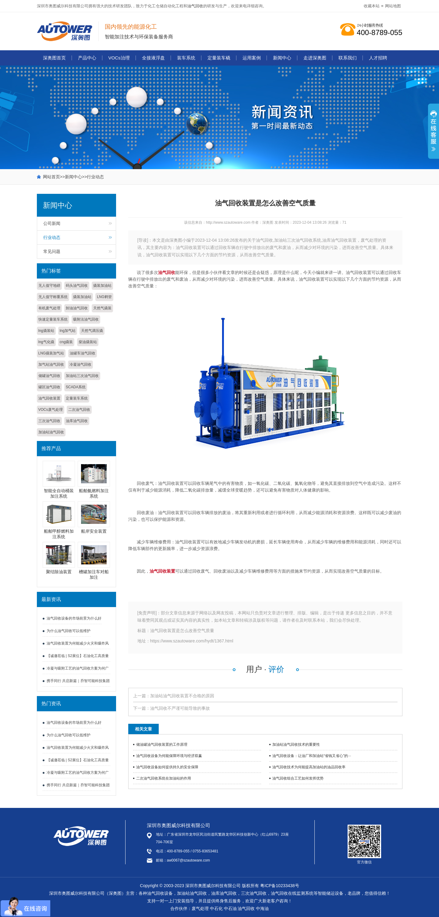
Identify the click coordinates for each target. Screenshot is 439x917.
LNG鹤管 (104, 297)
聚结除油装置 (59, 571)
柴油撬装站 (88, 342)
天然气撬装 (102, 308)
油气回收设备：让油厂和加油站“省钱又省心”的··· (311, 756)
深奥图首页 (54, 57)
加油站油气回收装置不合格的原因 (182, 695)
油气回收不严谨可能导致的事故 (180, 708)
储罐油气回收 (49, 376)
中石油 (230, 908)
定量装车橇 (218, 57)
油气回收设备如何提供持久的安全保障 (167, 767)
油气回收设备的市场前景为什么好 (74, 618)
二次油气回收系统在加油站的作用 (163, 778)
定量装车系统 (77, 398)
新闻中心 (282, 57)
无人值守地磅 (49, 285)
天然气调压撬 (92, 331)
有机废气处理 (49, 308)
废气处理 (200, 908)
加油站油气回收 (51, 432)
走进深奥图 (314, 57)
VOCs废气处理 (50, 409)
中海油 (262, 908)
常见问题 (51, 251)
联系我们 (347, 57)
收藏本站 (372, 6)
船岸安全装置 (94, 531)
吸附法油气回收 (86, 319)
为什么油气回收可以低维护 (68, 631)
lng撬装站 (46, 331)
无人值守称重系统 (53, 297)
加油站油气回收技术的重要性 (296, 744)
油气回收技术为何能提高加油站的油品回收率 (308, 767)
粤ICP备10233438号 (279, 885)
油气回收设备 (160, 893)
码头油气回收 (77, 285)
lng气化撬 (46, 342)
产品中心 (87, 57)
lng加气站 (68, 331)
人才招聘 (378, 57)
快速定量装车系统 (53, 319)
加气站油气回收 (51, 364)
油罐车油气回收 (82, 353)
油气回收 (195, 6)
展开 (433, 134)
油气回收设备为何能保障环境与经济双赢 (169, 756)
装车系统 (186, 57)
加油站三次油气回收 (82, 376)
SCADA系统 (76, 387)
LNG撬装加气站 (51, 353)
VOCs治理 (119, 57)
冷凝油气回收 (80, 364)
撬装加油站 (102, 285)
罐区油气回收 (49, 387)
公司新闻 (51, 223)
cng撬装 (66, 342)
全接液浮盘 (153, 57)
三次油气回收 (49, 421)
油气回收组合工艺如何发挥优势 (298, 778)
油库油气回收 (77, 421)
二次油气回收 (79, 409)
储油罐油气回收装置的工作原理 (161, 744)
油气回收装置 (49, 398)
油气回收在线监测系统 (292, 893)
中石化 (216, 908)
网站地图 (393, 6)
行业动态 (95, 176)
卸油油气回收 (77, 308)
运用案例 (252, 57)
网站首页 (51, 176)
